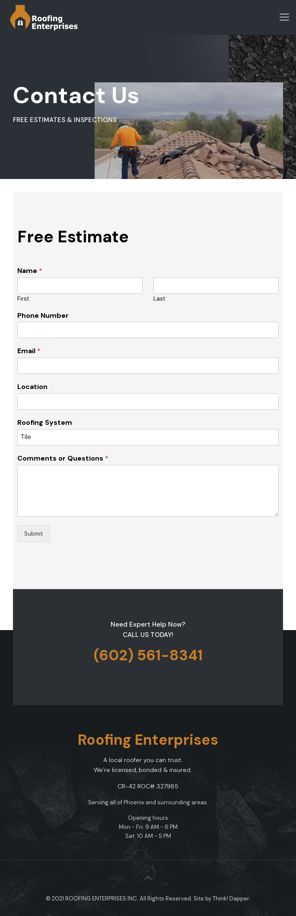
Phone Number (43, 315)
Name (29, 271)
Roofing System (44, 422)
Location (32, 387)
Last (159, 298)
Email (29, 351)
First (23, 298)
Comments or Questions (62, 458)
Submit (33, 533)
